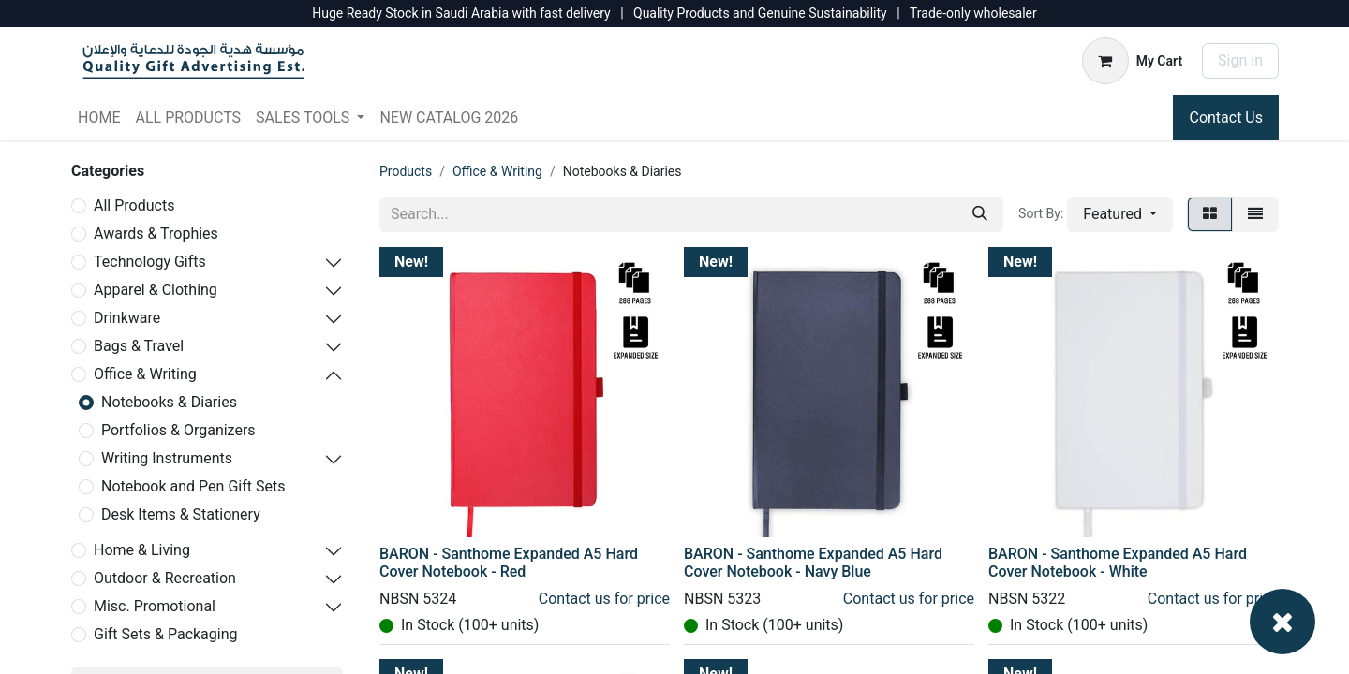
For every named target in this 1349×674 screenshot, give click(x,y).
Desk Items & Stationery (180, 514)
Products (405, 171)
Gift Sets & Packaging (166, 634)
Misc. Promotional (154, 606)
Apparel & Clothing (155, 290)
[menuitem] (98, 118)
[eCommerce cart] (1132, 61)
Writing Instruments (166, 458)
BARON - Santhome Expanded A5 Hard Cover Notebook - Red (508, 562)
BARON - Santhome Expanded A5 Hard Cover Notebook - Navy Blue (813, 562)
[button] (1120, 214)
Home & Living (142, 550)
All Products (134, 205)
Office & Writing (145, 374)
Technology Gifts (150, 262)
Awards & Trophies (156, 233)
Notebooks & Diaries (169, 402)
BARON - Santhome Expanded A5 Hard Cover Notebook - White (1117, 562)
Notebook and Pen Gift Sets (193, 486)
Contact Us (1226, 117)
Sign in (1240, 60)
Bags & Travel (139, 346)
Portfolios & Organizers (178, 430)
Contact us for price (604, 599)
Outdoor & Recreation (165, 578)
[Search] (979, 214)
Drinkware (127, 318)
